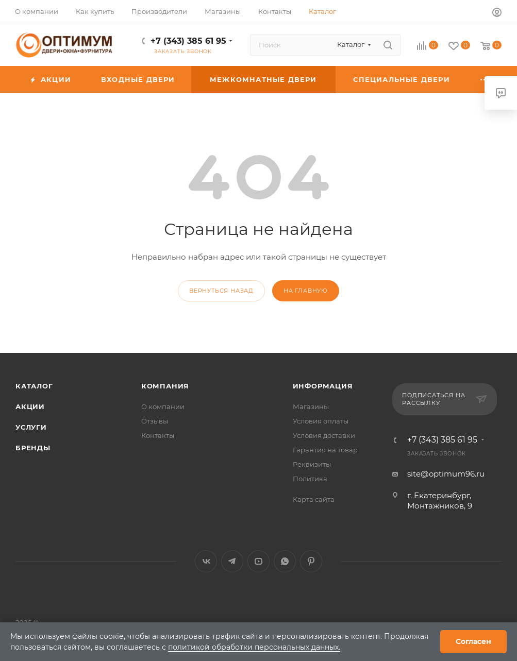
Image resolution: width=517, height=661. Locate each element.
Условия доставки (324, 435)
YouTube (258, 561)
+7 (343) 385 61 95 (188, 41)
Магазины (311, 406)
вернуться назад (221, 290)
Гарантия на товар (325, 450)
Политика (310, 478)
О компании (163, 406)
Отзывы (154, 421)
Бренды (33, 448)
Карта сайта (314, 499)
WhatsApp (285, 561)
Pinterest (311, 561)
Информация (323, 386)
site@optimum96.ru (446, 474)
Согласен (473, 641)
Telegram (232, 561)
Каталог (34, 386)
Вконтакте (206, 561)
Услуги (31, 427)
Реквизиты (312, 464)
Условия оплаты (320, 421)
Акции (30, 406)
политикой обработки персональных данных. (254, 647)
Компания (165, 386)
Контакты (157, 435)
